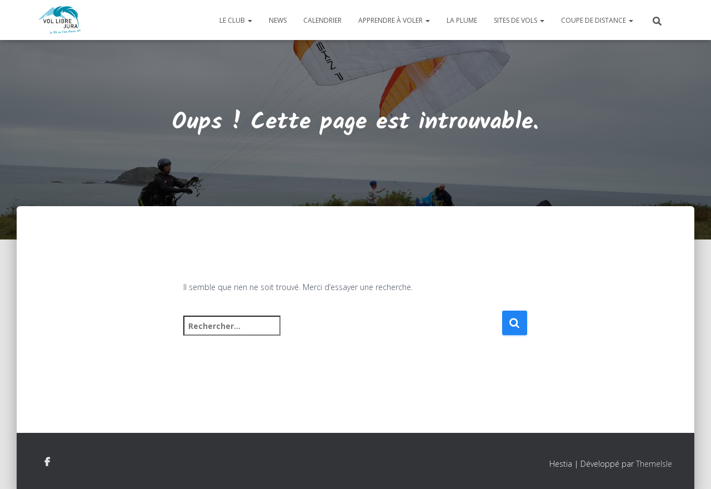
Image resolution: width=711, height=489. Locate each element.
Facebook (47, 462)
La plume (462, 20)
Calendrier (322, 20)
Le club (235, 20)
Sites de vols (519, 20)
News (278, 20)
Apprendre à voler (394, 20)
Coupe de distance (597, 20)
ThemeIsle (654, 463)
